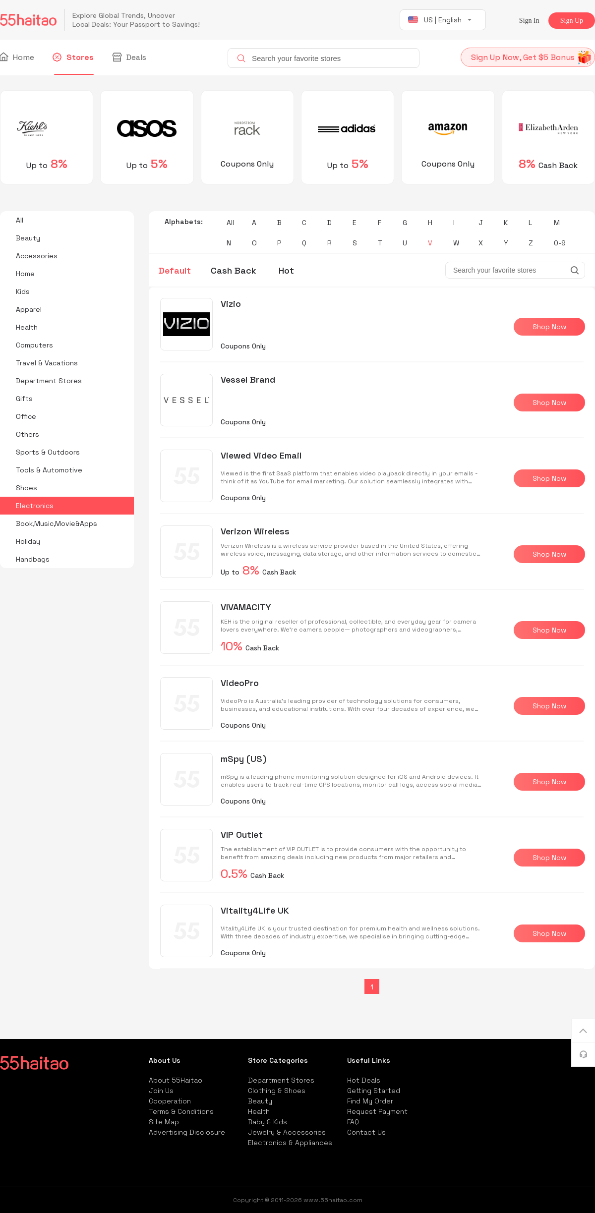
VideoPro (240, 683)
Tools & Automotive (49, 469)
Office (26, 416)
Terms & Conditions (181, 1111)
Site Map (164, 1121)
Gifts (24, 398)
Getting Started (373, 1090)
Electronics (35, 505)
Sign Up (571, 20)
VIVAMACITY (246, 607)
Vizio (231, 303)
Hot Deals (363, 1080)
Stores (74, 57)
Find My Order (370, 1101)
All (19, 220)
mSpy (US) (243, 758)
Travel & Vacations (47, 362)
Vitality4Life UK (255, 910)
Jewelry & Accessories (287, 1132)
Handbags (33, 559)
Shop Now (549, 326)
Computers (34, 345)
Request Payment (377, 1111)
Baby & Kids (267, 1121)
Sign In (529, 20)
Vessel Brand (248, 379)
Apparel (29, 309)
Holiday (28, 541)
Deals (130, 57)
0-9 (560, 242)
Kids (23, 291)
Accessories (37, 255)
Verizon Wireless (255, 531)
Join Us (161, 1090)
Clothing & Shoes (276, 1090)
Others (27, 434)
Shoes (26, 487)
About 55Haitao (175, 1080)
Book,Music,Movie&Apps (56, 523)
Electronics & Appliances (290, 1142)
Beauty (28, 237)
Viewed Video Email (261, 455)
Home (17, 57)
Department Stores (49, 380)
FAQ (353, 1121)
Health (27, 327)
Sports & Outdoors (48, 452)
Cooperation (170, 1101)
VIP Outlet (242, 834)
